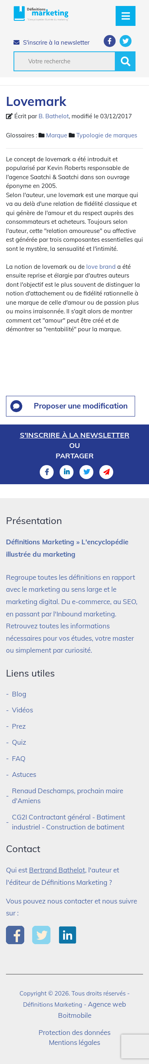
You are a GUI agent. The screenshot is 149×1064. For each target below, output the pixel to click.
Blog (19, 694)
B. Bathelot (54, 116)
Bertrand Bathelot (57, 870)
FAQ (18, 758)
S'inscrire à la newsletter (51, 42)
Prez (19, 726)
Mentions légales (74, 1042)
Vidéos (22, 710)
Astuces (24, 774)
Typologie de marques (106, 135)
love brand (101, 266)
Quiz (19, 742)
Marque (56, 135)
